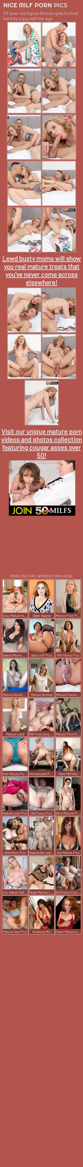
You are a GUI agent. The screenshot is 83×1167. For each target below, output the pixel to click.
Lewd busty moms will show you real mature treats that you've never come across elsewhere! (41, 270)
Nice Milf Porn (35, 5)
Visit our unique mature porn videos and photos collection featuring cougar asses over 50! (41, 443)
